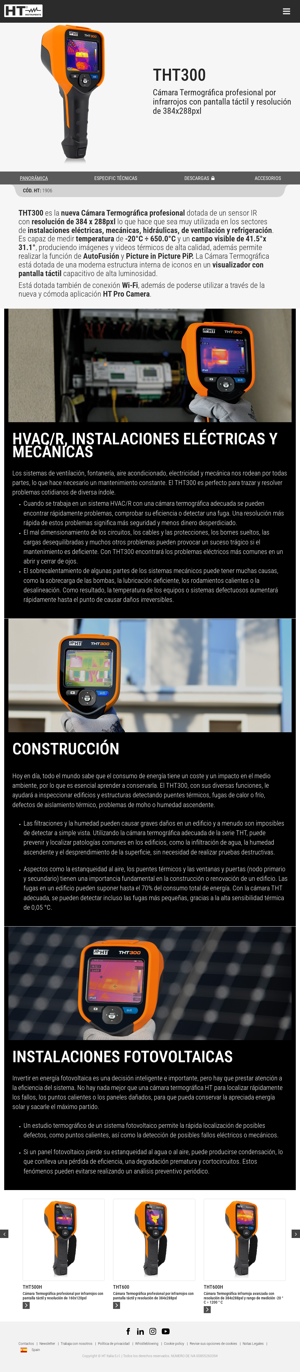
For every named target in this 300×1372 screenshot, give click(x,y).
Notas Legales (253, 1344)
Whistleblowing (146, 1344)
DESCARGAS (199, 178)
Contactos (26, 1344)
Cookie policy (174, 1344)
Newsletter (47, 1344)
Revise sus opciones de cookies (213, 1344)
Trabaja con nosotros (77, 1344)
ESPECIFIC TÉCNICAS (115, 178)
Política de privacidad (114, 1344)
